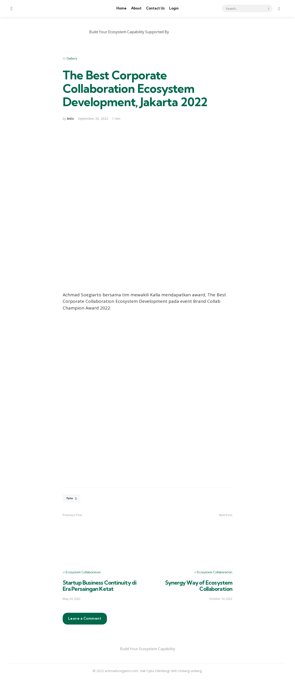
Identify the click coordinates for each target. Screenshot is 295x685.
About (136, 8)
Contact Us (155, 8)
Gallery (71, 58)
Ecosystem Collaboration (83, 573)
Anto (70, 118)
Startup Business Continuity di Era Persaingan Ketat (101, 586)
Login (174, 8)
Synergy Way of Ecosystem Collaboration (197, 586)
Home (121, 8)
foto (72, 498)
